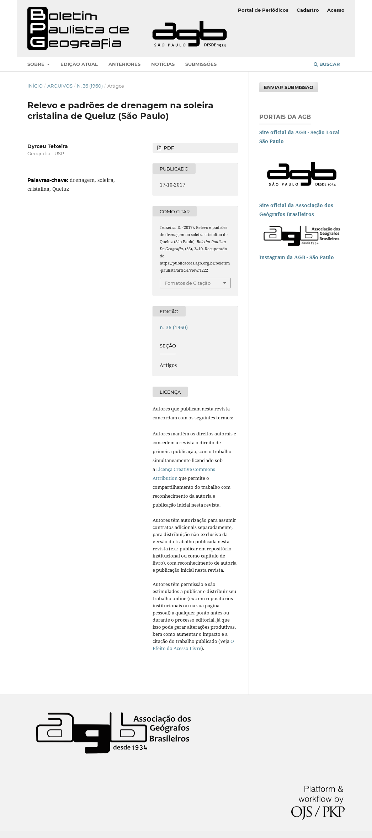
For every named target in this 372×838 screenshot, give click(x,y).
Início (35, 86)
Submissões (201, 64)
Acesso (336, 10)
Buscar (327, 64)
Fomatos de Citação (188, 283)
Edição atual (79, 64)
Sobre (36, 64)
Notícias (163, 64)
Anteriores (124, 64)
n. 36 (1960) (90, 86)
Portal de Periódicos (263, 10)
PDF (168, 148)
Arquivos (60, 86)
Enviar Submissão (288, 87)
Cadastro (308, 10)
